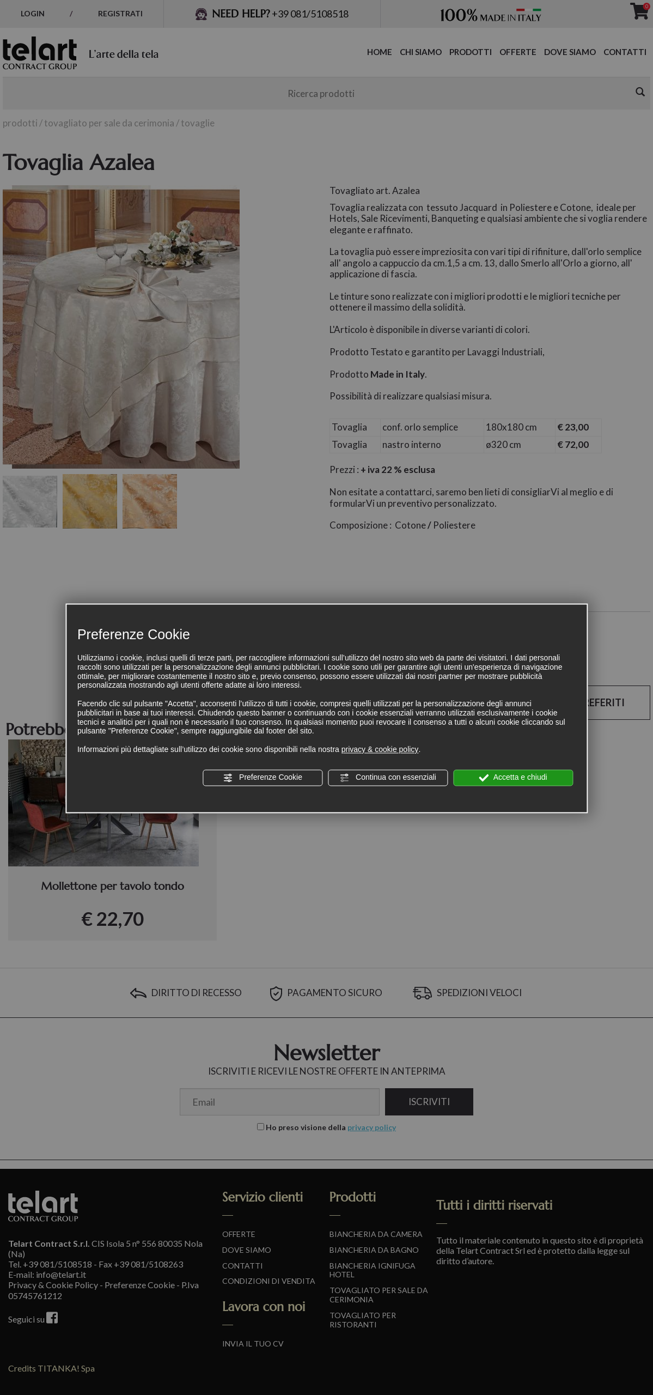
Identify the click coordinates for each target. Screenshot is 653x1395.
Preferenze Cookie (262, 778)
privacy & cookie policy (380, 749)
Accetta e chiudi (513, 778)
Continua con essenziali (387, 778)
